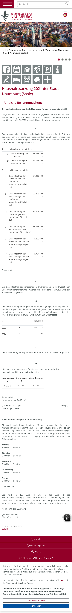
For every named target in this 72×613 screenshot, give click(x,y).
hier (62, 580)
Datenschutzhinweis (36, 600)
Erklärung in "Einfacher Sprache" (37, 558)
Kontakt (37, 539)
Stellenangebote (37, 545)
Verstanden (36, 606)
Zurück (5, 528)
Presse (37, 551)
